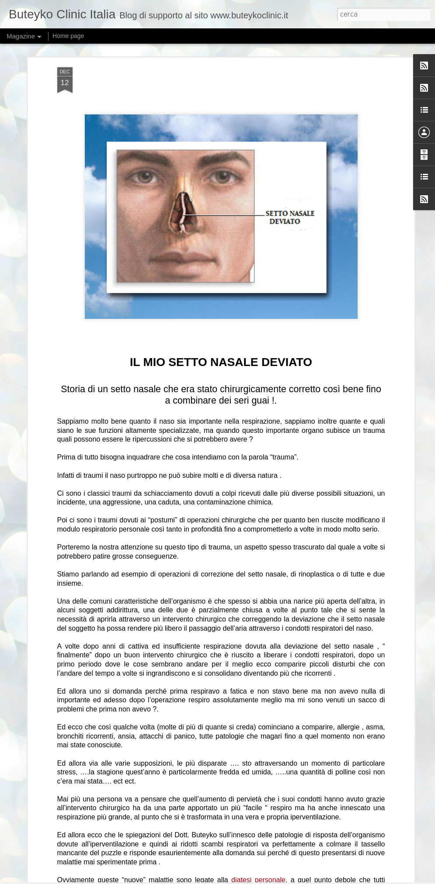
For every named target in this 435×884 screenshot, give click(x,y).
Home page (68, 35)
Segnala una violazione (330, 878)
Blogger (294, 878)
